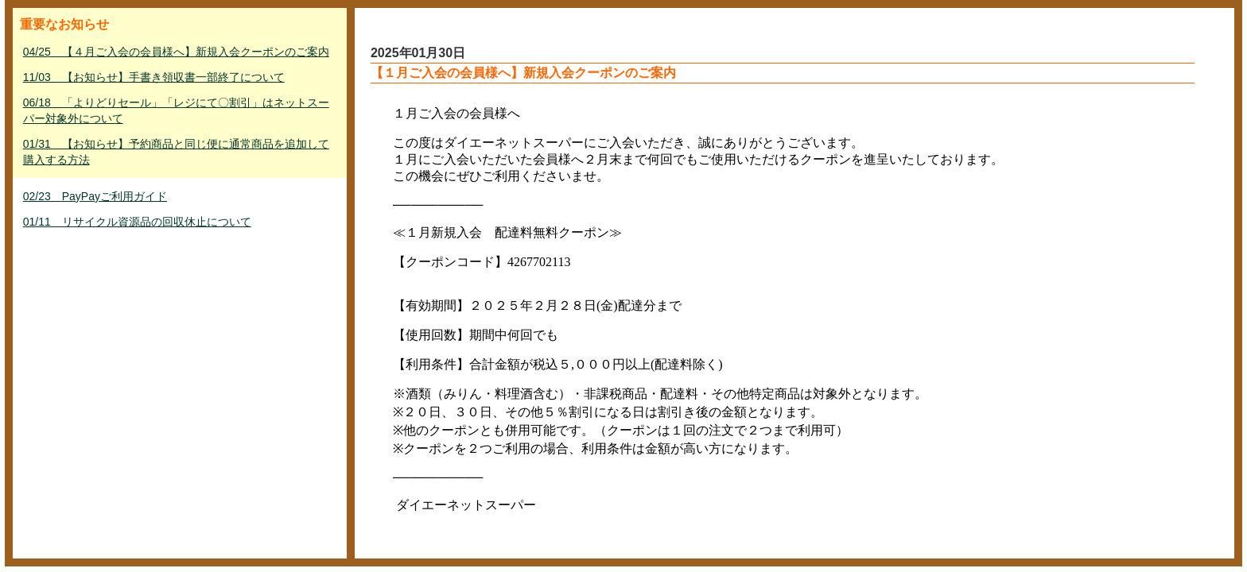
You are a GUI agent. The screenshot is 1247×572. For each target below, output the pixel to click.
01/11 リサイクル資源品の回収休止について (137, 221)
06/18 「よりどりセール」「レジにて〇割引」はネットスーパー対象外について (176, 110)
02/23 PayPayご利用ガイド (95, 196)
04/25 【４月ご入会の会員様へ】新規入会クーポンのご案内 (176, 51)
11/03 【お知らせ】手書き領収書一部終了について (154, 77)
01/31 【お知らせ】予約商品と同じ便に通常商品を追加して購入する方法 (176, 151)
